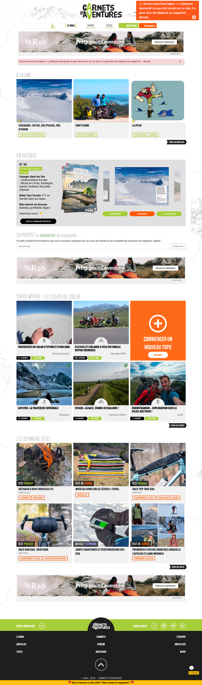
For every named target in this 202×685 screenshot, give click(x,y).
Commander (115, 214)
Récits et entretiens (32, 135)
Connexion (149, 25)
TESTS (109, 25)
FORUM (101, 644)
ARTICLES (21, 644)
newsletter (48, 235)
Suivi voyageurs (86, 135)
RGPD (183, 651)
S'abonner (142, 214)
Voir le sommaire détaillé (38, 221)
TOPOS (90, 25)
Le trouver (169, 214)
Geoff (180, 414)
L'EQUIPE (181, 636)
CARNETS (101, 636)
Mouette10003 (118, 353)
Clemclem (64, 414)
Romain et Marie (117, 414)
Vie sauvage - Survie (145, 135)
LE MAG (71, 25)
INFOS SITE (180, 644)
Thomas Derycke (60, 353)
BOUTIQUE (131, 25)
